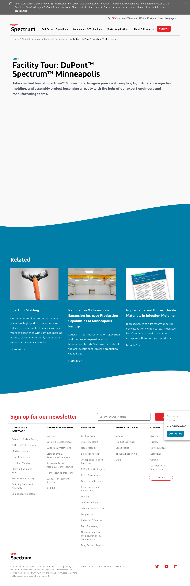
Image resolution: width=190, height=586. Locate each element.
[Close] (186, 3)
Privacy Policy (104, 567)
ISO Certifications (147, 18)
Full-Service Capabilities (55, 29)
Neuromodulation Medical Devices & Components (91, 536)
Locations (155, 454)
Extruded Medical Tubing (25, 439)
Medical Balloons (21, 451)
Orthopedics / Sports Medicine (92, 462)
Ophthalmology (89, 502)
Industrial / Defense (91, 520)
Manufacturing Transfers (59, 473)
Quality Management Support (57, 481)
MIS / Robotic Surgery (93, 469)
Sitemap (120, 567)
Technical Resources (127, 427)
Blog (118, 460)
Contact (164, 28)
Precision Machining (23, 478)
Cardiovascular (88, 436)
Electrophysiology (90, 454)
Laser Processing (21, 457)
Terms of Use (86, 567)
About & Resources (144, 29)
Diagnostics (87, 514)
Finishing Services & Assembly (22, 486)
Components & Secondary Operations (58, 456)
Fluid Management (91, 475)
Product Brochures (125, 442)
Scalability (52, 488)
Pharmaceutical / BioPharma (90, 489)
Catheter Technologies (24, 445)
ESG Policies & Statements (158, 467)
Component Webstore (124, 18)
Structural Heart (89, 442)
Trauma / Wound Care (92, 508)
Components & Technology (87, 29)
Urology (85, 496)
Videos (119, 436)
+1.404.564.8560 (176, 426)
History (154, 442)
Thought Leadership (126, 454)
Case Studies (122, 448)
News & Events (158, 448)
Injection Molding (21, 463)
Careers (154, 460)
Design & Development (59, 442)
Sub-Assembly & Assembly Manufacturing (59, 465)
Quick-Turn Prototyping (58, 448)
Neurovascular (88, 448)
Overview (51, 436)
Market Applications (117, 29)
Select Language (166, 18)
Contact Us (175, 433)
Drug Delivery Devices (92, 545)
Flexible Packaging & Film (23, 471)
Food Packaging (89, 526)
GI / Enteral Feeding (92, 481)
